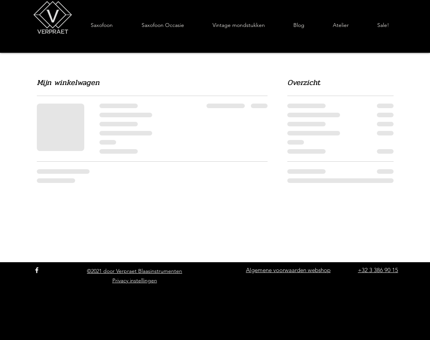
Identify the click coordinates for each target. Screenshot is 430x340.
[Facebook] (37, 270)
